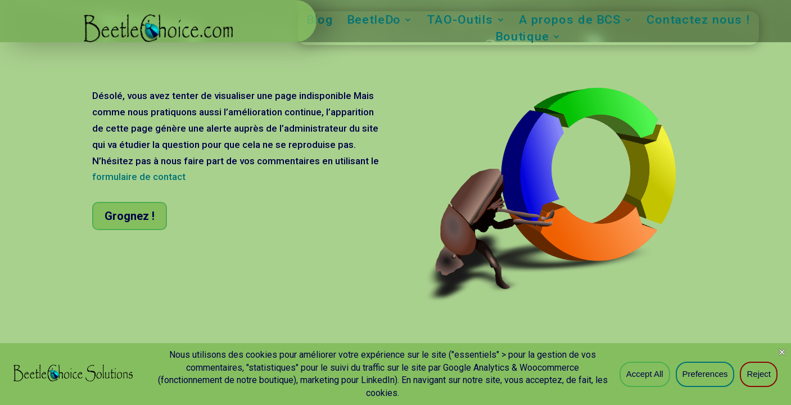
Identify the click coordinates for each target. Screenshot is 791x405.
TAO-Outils (459, 21)
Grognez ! (130, 216)
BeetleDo (374, 21)
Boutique (522, 38)
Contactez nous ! (698, 21)
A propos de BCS (570, 21)
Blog (320, 21)
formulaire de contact (139, 176)
